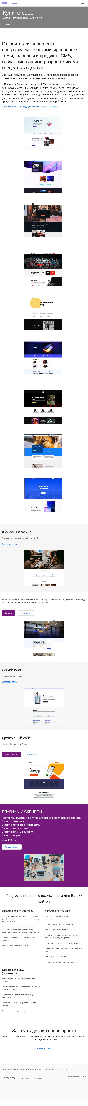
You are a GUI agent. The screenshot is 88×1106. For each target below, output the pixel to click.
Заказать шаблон (11, 754)
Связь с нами (9, 24)
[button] (83, 3)
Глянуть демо (26, 613)
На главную (9, 1077)
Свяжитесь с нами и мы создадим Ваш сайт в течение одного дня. (30, 107)
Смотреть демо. (9, 682)
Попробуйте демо (11, 847)
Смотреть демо (9, 544)
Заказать (8, 613)
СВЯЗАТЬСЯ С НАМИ (44, 1048)
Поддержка (38, 1078)
